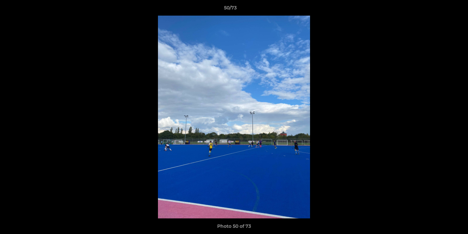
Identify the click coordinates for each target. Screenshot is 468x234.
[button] (441, 9)
